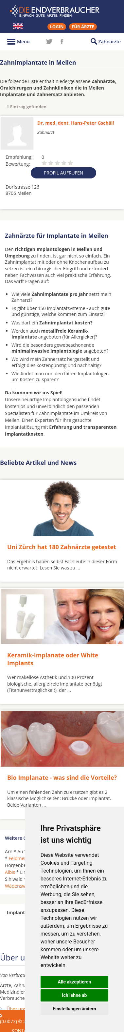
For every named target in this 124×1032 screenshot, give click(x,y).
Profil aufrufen (63, 173)
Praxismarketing (24, 1016)
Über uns (16, 1009)
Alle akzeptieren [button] (74, 981)
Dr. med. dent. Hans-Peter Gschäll (75, 123)
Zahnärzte (109, 41)
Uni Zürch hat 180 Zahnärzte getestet (61, 547)
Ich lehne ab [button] (74, 995)
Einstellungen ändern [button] (74, 1008)
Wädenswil (16, 886)
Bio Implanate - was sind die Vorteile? (62, 777)
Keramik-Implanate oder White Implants (52, 659)
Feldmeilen (20, 858)
